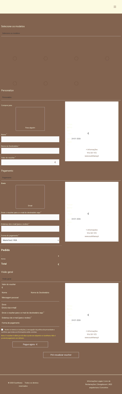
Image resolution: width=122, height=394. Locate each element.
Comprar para (6, 105)
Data (68, 139)
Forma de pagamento (10, 236)
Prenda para (69, 127)
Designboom (102, 384)
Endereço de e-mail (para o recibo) (15, 224)
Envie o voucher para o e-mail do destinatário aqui (21, 212)
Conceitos (104, 388)
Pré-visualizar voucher (61, 355)
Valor (70, 133)
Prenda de (69, 124)
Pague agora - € (30, 344)
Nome (4, 135)
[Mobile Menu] (115, 7)
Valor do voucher (8, 158)
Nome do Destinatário (10, 146)
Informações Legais (95, 381)
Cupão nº (69, 142)
